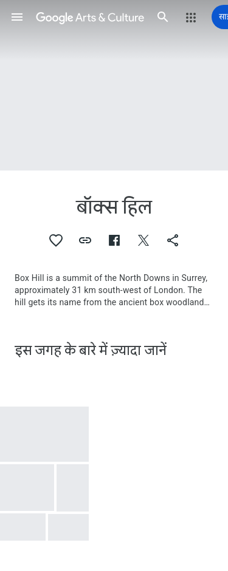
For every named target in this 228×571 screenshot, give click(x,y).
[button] (17, 17)
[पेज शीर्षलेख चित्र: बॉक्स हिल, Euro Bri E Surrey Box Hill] (114, 85)
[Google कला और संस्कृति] (90, 17)
